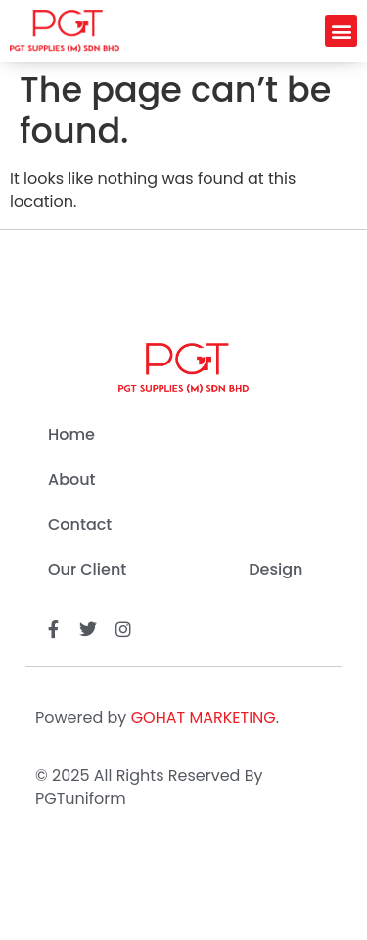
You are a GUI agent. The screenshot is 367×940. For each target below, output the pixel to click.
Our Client (87, 569)
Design (275, 569)
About (72, 479)
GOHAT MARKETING (203, 717)
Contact (80, 524)
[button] (341, 31)
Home (71, 434)
